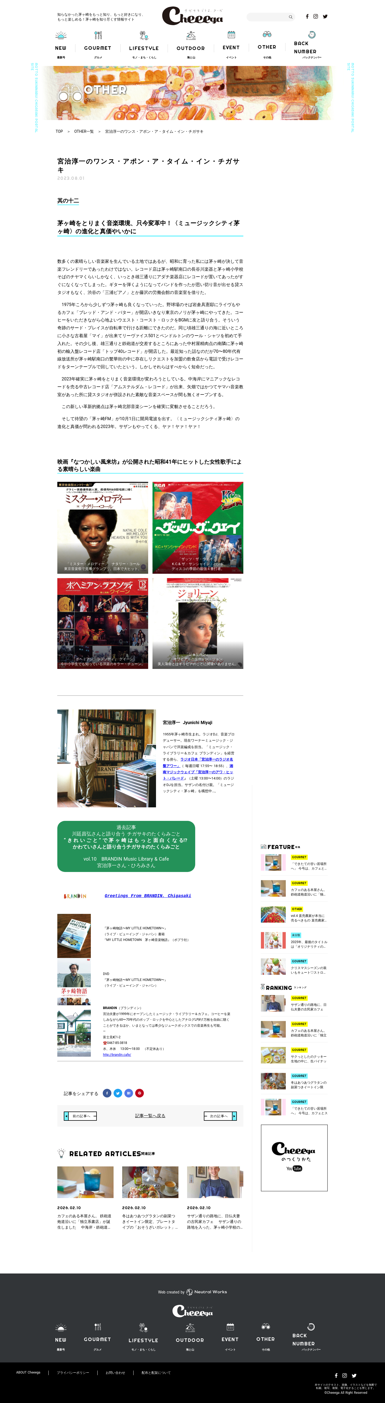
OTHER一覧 (84, 131)
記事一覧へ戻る (150, 1115)
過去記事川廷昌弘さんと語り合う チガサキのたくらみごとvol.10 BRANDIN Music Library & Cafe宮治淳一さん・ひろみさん (126, 846)
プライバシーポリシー (73, 1373)
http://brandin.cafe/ (117, 1055)
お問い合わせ (115, 1373)
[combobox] (271, 17)
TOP (59, 131)
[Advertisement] (294, 812)
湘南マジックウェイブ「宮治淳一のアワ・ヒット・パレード (198, 772)
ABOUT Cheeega (28, 1372)
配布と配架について (156, 1373)
